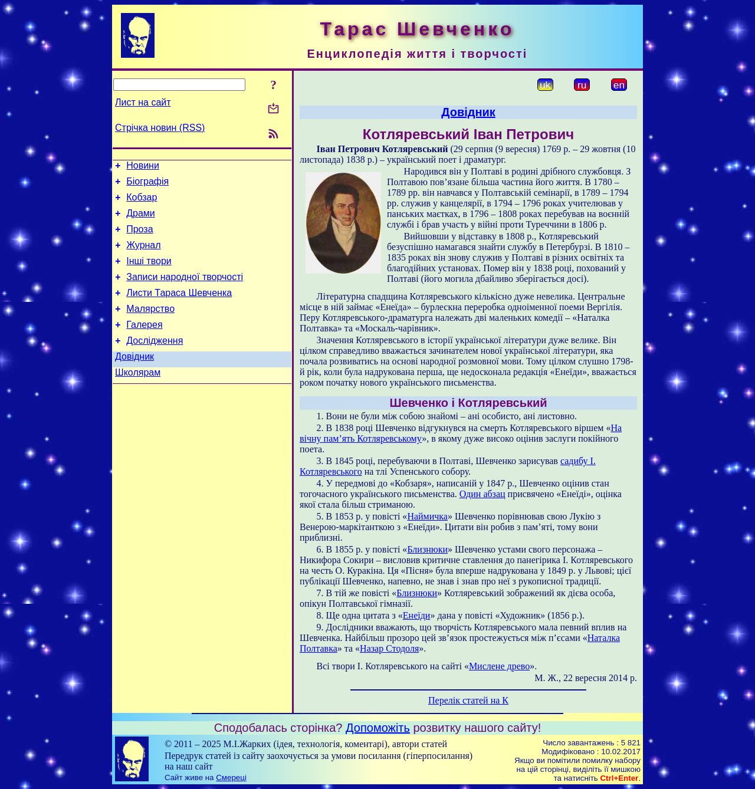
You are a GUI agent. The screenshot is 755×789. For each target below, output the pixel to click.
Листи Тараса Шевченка (179, 309)
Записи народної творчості (184, 291)
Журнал (143, 256)
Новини (142, 167)
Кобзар (141, 203)
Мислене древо (499, 666)
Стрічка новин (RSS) (160, 128)
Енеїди (417, 615)
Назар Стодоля (389, 648)
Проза (139, 238)
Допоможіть (378, 727)
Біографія (147, 185)
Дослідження (154, 362)
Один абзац (482, 494)
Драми (140, 220)
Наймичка (427, 516)
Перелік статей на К (468, 700)
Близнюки (427, 549)
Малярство (150, 326)
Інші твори (149, 273)
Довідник (134, 379)
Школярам (137, 397)
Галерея (144, 344)
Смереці (231, 777)
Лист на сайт (143, 102)
